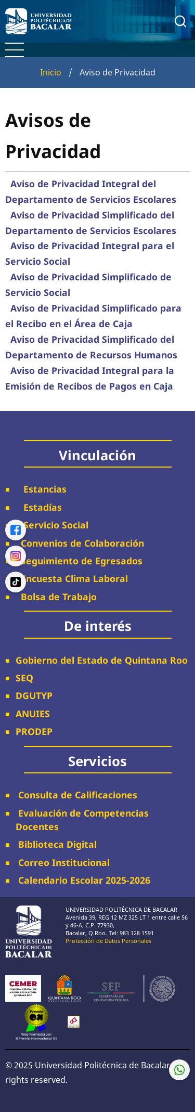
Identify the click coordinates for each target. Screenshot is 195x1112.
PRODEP (34, 731)
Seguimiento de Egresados (82, 560)
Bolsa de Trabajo (59, 596)
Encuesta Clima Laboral (72, 578)
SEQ (24, 677)
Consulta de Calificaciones (76, 794)
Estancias (41, 489)
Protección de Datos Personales (108, 941)
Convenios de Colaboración (80, 543)
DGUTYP (34, 695)
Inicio (50, 72)
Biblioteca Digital (56, 844)
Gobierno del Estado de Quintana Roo (102, 660)
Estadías (39, 507)
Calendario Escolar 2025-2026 (83, 880)
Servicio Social (52, 525)
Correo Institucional (63, 862)
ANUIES (33, 713)
